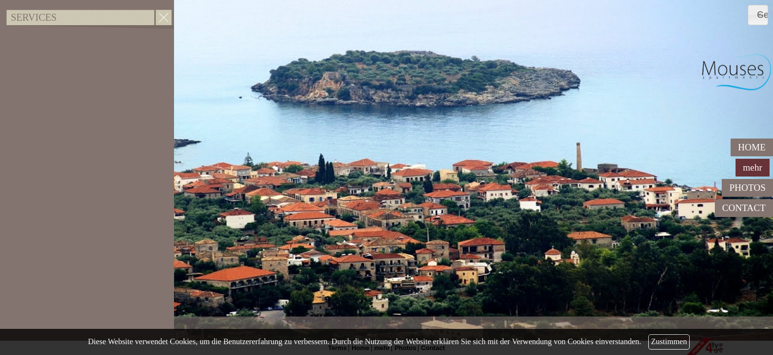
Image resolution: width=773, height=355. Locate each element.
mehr (752, 167)
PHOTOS (747, 187)
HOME (752, 147)
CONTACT (744, 208)
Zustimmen (669, 341)
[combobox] (758, 15)
